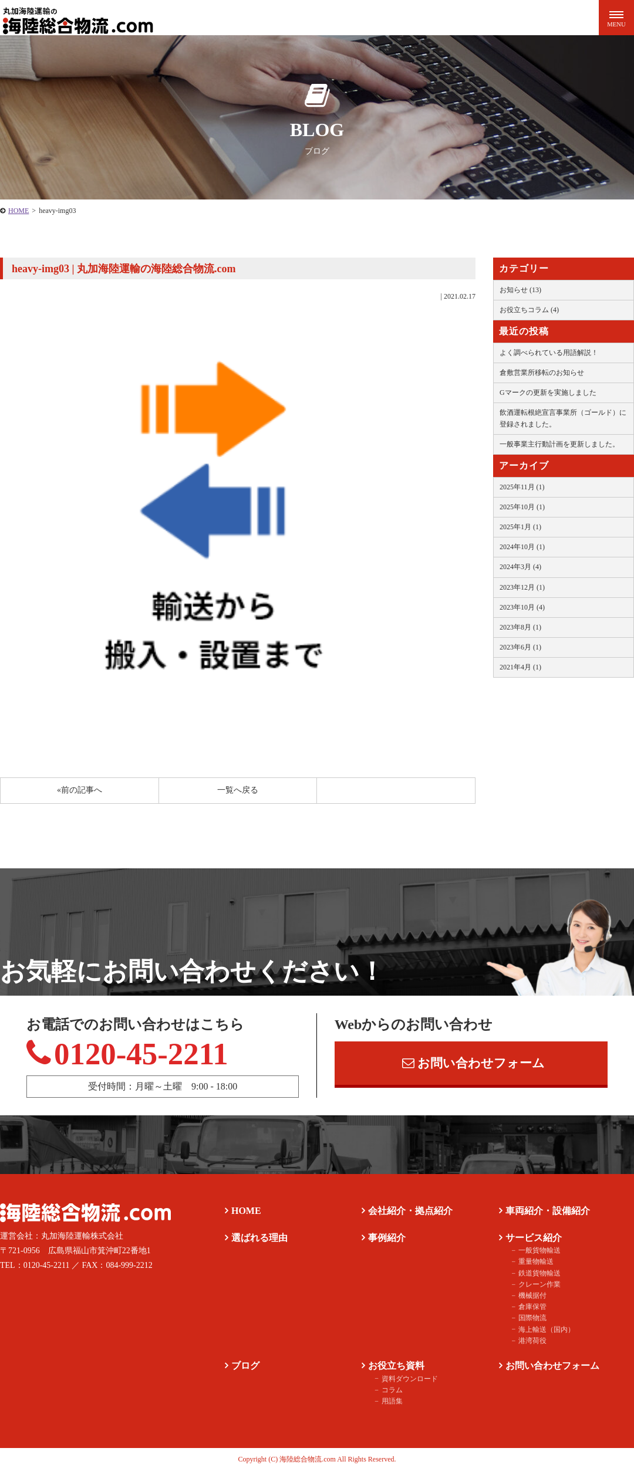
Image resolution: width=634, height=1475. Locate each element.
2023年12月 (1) (522, 587)
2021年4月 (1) (520, 667)
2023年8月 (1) (520, 627)
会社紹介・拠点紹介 (408, 1214)
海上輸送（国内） (543, 1333)
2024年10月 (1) (522, 547)
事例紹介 (385, 1241)
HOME (18, 211)
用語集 (389, 1404)
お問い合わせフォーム (473, 1064)
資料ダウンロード (407, 1382)
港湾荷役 (529, 1344)
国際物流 (529, 1321)
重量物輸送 (533, 1265)
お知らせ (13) (520, 290)
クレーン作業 (536, 1288)
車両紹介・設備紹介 (546, 1214)
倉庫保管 (529, 1310)
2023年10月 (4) (522, 607)
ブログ (244, 1369)
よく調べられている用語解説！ (549, 353)
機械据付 (529, 1299)
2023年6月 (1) (520, 647)
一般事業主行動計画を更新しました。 (559, 444)
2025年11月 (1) (522, 487)
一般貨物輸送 (536, 1254)
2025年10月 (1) (522, 507)
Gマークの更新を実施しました (548, 392)
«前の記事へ (79, 790)
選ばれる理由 (258, 1241)
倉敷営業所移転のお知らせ (542, 372)
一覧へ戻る (237, 790)
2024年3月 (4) (520, 567)
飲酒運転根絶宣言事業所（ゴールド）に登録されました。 (563, 418)
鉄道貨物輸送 (536, 1277)
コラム (389, 1393)
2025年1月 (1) (520, 527)
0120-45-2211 (136, 1056)
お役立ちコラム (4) (529, 310)
